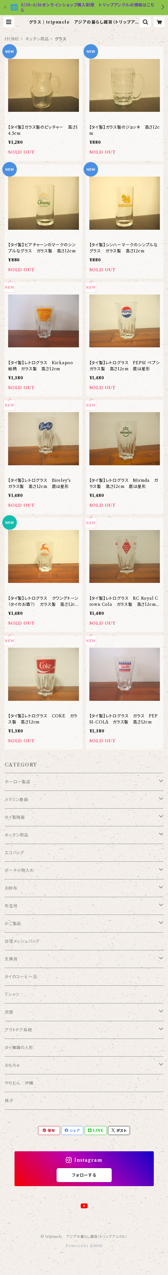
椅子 (9, 1100)
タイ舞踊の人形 (19, 1047)
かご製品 (13, 923)
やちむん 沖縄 (19, 1083)
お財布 (11, 888)
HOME (12, 39)
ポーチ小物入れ (19, 870)
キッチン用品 (37, 39)
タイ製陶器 (15, 817)
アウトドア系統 (18, 1029)
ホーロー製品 (17, 781)
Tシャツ (12, 994)
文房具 (11, 959)
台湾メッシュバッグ (22, 941)
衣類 (9, 1012)
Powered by (84, 1246)
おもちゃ (12, 1065)
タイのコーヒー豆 (21, 976)
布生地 (11, 905)
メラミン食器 (16, 799)
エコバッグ (14, 852)
